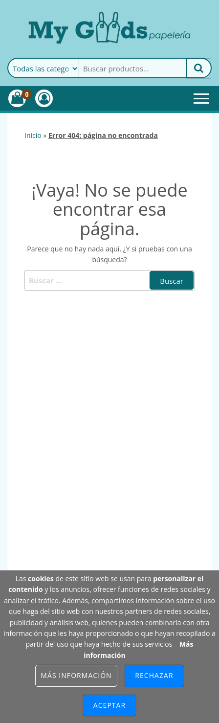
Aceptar (109, 705)
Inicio (33, 135)
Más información (76, 675)
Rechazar (154, 675)
